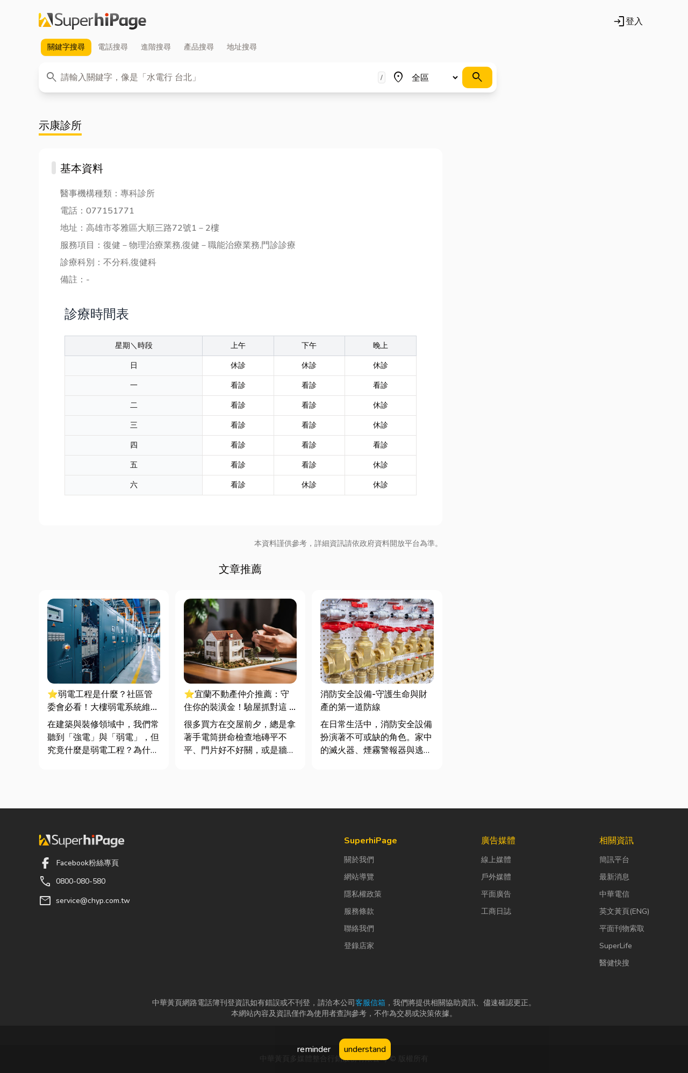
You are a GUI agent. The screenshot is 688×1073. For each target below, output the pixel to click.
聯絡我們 (359, 928)
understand (365, 1049)
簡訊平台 (614, 860)
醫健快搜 (614, 963)
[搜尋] (477, 77)
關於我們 (359, 860)
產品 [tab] (199, 47)
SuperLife (615, 946)
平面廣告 (496, 894)
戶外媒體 (496, 877)
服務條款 (359, 911)
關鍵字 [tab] (66, 47)
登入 (628, 21)
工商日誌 (496, 911)
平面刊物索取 (621, 928)
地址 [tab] (242, 47)
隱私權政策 (363, 894)
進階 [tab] (156, 47)
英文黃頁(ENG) (624, 911)
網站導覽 (359, 877)
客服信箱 (370, 1003)
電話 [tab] (113, 47)
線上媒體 (496, 860)
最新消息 (614, 877)
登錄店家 (359, 946)
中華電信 (614, 894)
